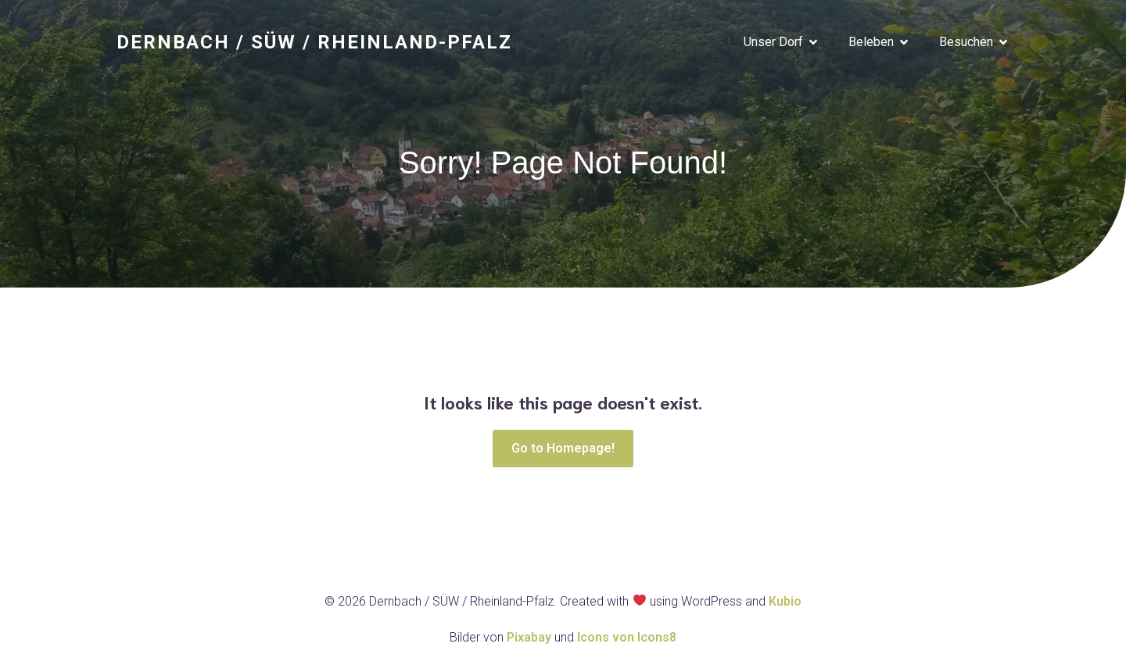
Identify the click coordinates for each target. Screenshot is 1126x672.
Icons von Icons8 (626, 638)
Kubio (785, 602)
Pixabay (530, 638)
